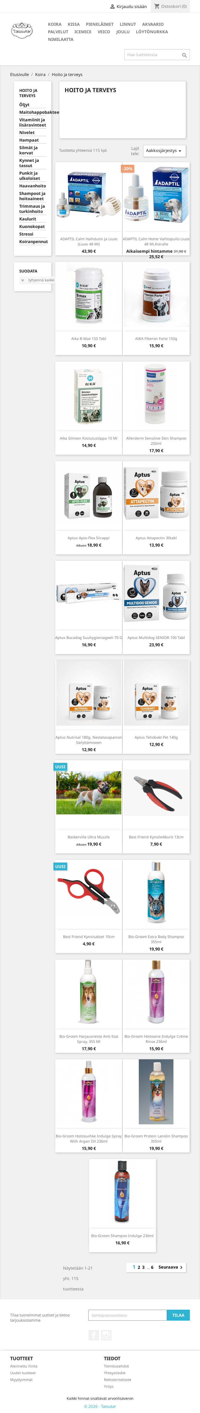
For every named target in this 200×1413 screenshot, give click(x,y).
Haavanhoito (32, 186)
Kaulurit (27, 219)
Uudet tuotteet (23, 1372)
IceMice (82, 32)
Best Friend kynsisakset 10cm (89, 936)
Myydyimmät (21, 1379)
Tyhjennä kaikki (37, 279)
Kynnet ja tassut (29, 163)
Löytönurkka (152, 32)
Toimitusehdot (116, 1366)
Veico (104, 32)
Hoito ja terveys (28, 93)
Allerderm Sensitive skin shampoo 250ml (156, 441)
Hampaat (29, 140)
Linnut (128, 24)
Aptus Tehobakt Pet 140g (156, 737)
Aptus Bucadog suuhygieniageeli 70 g (88, 637)
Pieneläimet (100, 24)
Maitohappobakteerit (32, 112)
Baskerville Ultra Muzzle (89, 836)
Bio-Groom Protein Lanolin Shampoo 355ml (156, 1138)
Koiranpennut (32, 241)
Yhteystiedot (115, 1372)
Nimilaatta (60, 39)
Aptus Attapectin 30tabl (156, 537)
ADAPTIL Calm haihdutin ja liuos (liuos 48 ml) (88, 241)
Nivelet (27, 132)
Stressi (26, 234)
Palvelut (58, 32)
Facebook (94, 1335)
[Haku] (157, 54)
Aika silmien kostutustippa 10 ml (88, 438)
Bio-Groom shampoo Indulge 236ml (122, 1235)
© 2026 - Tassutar (100, 1406)
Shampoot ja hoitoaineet (32, 196)
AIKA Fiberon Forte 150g (156, 338)
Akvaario (153, 24)
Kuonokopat (32, 226)
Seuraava (171, 1267)
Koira (54, 24)
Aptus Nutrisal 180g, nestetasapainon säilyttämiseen (88, 740)
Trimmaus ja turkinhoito (32, 209)
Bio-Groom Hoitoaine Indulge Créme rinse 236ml (156, 1039)
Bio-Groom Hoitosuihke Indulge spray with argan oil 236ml (89, 1138)
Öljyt (24, 104)
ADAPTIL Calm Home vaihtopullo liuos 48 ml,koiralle (156, 241)
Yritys (109, 1386)
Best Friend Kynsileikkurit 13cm (156, 836)
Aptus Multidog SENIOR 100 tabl (156, 637)
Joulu (123, 32)
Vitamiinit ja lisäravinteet (32, 122)
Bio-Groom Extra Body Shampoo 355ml (156, 939)
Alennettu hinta (24, 1366)
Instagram (106, 1335)
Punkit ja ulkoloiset (29, 175)
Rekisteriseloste (117, 1379)
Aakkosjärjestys (164, 151)
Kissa (74, 24)
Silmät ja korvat (28, 150)
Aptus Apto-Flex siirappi (89, 537)
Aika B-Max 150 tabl (88, 338)
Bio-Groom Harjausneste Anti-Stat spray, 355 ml (88, 1039)
